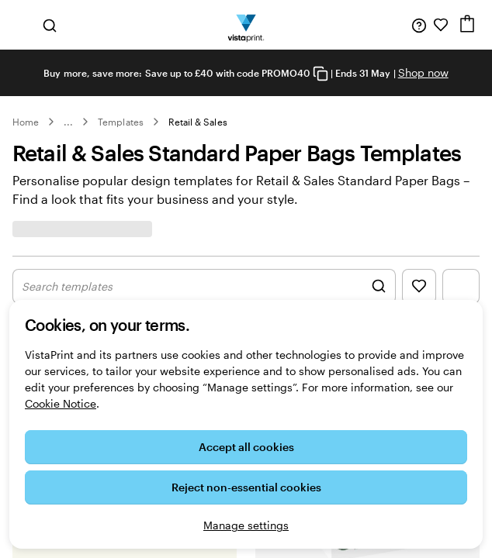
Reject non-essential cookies (246, 487)
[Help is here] (419, 24)
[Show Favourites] (419, 286)
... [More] (68, 121)
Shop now (423, 72)
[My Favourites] (441, 25)
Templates (121, 121)
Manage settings (246, 525)
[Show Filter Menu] (461, 286)
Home (25, 121)
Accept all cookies (246, 446)
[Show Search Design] (204, 286)
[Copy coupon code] (320, 74)
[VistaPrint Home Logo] (246, 24)
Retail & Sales (197, 121)
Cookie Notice (60, 403)
